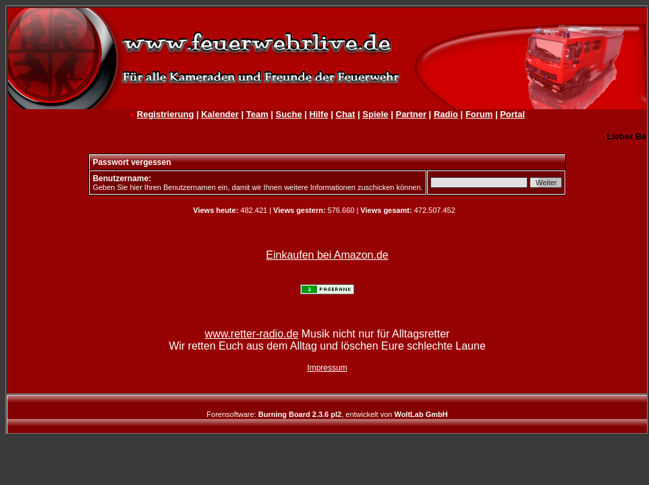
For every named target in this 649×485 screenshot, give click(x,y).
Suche (289, 114)
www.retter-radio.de (252, 334)
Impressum (327, 368)
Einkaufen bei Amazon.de (327, 255)
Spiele (375, 114)
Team (257, 114)
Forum (478, 114)
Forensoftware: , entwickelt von (326, 414)
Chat (346, 114)
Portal (512, 114)
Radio (446, 114)
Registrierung (165, 114)
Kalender (220, 114)
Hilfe (318, 114)
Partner (410, 114)
